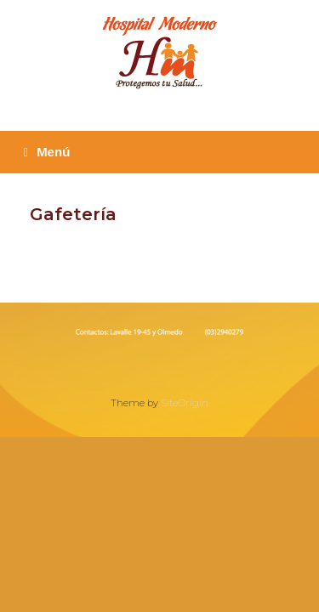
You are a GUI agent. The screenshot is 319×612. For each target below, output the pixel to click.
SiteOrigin (184, 403)
